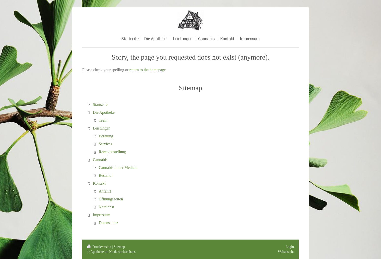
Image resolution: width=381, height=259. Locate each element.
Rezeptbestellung (112, 152)
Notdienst (106, 207)
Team (103, 120)
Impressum (101, 215)
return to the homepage (147, 70)
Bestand (105, 175)
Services (105, 144)
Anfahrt (105, 191)
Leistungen (101, 128)
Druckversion (99, 247)
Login (290, 247)
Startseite (100, 104)
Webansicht (286, 252)
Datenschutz (108, 223)
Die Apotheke (103, 112)
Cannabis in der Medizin (118, 167)
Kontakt (99, 183)
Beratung (106, 136)
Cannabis (100, 160)
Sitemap (119, 247)
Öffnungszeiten (111, 199)
